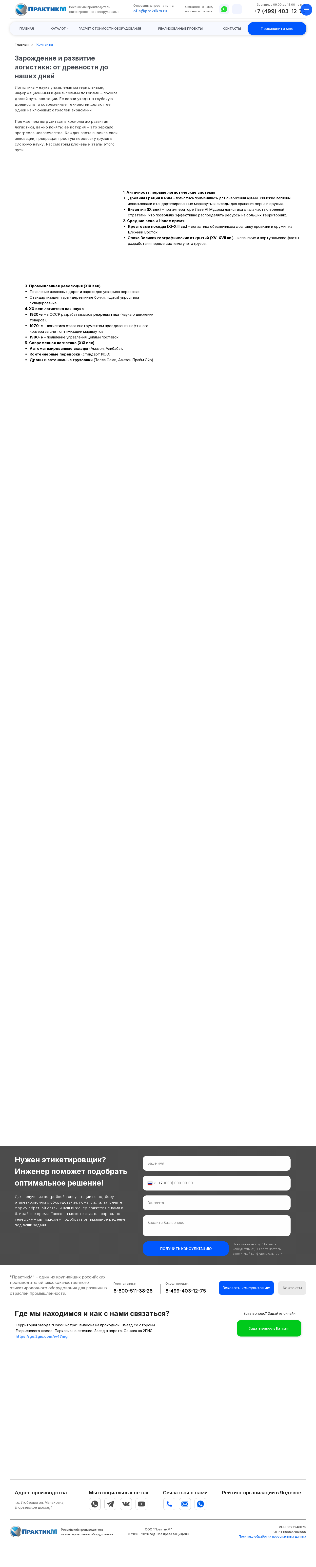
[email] (217, 1202)
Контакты (45, 44)
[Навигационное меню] (306, 9)
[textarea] (217, 1225)
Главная (22, 44)
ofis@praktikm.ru (150, 10)
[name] (217, 1163)
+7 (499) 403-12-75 (280, 11)
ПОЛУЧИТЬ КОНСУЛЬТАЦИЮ (186, 1249)
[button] (109, 28)
